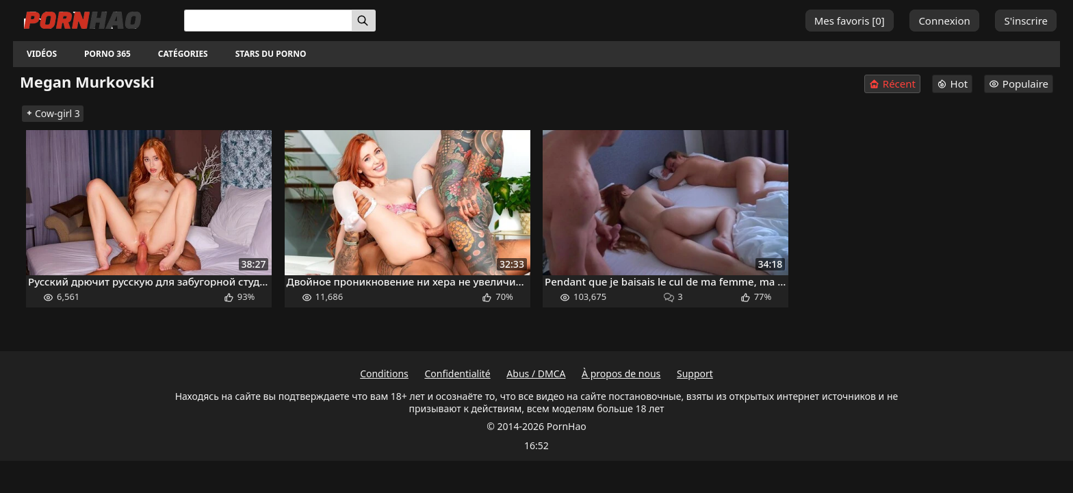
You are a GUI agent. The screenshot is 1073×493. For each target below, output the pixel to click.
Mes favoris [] (849, 20)
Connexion (944, 20)
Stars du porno (271, 54)
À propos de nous (621, 373)
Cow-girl (52, 113)
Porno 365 (107, 54)
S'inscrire (1026, 20)
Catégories (183, 54)
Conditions (384, 373)
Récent (892, 84)
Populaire (1018, 83)
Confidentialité (457, 373)
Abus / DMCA (535, 373)
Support (695, 373)
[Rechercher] (364, 20)
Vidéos (42, 54)
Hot (952, 83)
